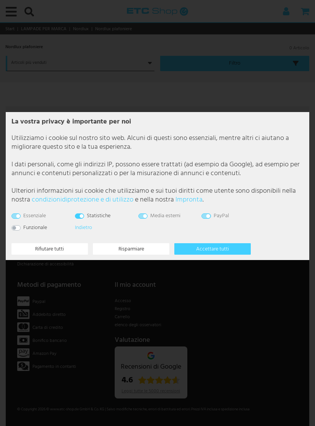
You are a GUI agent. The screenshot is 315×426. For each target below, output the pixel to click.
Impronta (189, 199)
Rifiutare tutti (49, 249)
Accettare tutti (212, 249)
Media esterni (165, 216)
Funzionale (35, 228)
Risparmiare (131, 249)
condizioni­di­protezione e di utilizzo (82, 199)
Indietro (83, 228)
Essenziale (34, 216)
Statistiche (98, 216)
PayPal (221, 216)
